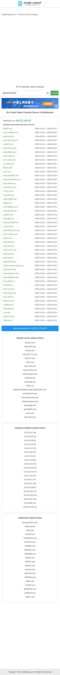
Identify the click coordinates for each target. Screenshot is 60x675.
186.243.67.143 (30, 499)
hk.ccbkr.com (8, 195)
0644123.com (30, 550)
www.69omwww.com (30, 397)
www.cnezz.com (9, 250)
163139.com (30, 534)
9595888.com (30, 554)
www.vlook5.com (10, 211)
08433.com (29, 558)
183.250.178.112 (30, 507)
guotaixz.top (30, 569)
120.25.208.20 (30, 487)
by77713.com (8, 289)
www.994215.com (30, 393)
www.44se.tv (8, 258)
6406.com (30, 581)
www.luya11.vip (9, 293)
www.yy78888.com (11, 222)
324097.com (30, 562)
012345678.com (30, 538)
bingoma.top (30, 526)
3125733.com (30, 542)
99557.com (29, 597)
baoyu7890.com (9, 262)
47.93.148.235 (30, 452)
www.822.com (30, 417)
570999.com (30, 546)
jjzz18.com (7, 238)
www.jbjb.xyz (8, 219)
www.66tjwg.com (10, 152)
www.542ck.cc (9, 281)
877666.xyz (8, 285)
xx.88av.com (8, 305)
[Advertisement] (30, 52)
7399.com (30, 386)
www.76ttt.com (30, 366)
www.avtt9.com (9, 183)
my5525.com (30, 378)
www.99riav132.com (11, 230)
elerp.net (30, 530)
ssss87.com (8, 144)
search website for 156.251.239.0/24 (30, 328)
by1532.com (30, 343)
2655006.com (30, 593)
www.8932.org (30, 347)
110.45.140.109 (30, 495)
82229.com (29, 350)
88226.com (7, 128)
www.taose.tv (8, 309)
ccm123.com (8, 226)
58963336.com (30, 589)
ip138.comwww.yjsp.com (13, 265)
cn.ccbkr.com (8, 164)
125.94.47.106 (30, 433)
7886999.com (30, 577)
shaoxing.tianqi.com (30, 401)
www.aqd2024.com (11, 277)
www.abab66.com (10, 207)
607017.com (30, 358)
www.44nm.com (9, 148)
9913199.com (30, 573)
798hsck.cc (7, 320)
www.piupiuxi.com (30, 374)
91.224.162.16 (30, 436)
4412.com (30, 413)
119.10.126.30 (30, 460)
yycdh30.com (8, 316)
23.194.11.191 (30, 479)
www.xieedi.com (9, 187)
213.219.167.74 (30, 472)
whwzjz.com (30, 565)
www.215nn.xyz (9, 269)
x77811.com (8, 191)
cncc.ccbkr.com (9, 160)
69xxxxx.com (8, 254)
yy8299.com (8, 215)
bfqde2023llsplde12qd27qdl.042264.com (30, 390)
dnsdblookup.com (9, 14)
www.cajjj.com (9, 156)
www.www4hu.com (11, 273)
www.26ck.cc (8, 297)
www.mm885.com (10, 132)
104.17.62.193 (30, 476)
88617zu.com (8, 301)
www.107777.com (30, 354)
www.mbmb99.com (11, 175)
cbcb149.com (8, 136)
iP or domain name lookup (30, 86)
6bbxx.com (7, 168)
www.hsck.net (9, 246)
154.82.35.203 (30, 464)
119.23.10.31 (30, 456)
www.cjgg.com (30, 405)
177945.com (30, 585)
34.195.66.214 (30, 503)
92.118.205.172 (30, 491)
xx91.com (30, 362)
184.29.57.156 (30, 483)
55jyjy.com (7, 203)
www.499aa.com (10, 199)
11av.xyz (6, 312)
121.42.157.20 (30, 448)
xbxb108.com (8, 242)
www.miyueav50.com (12, 179)
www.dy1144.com (10, 140)
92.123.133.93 (30, 444)
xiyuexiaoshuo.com (30, 522)
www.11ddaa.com (10, 234)
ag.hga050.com (30, 409)
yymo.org (7, 172)
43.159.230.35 (30, 440)
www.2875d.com (30, 370)
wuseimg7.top (30, 382)
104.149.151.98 (30, 468)
